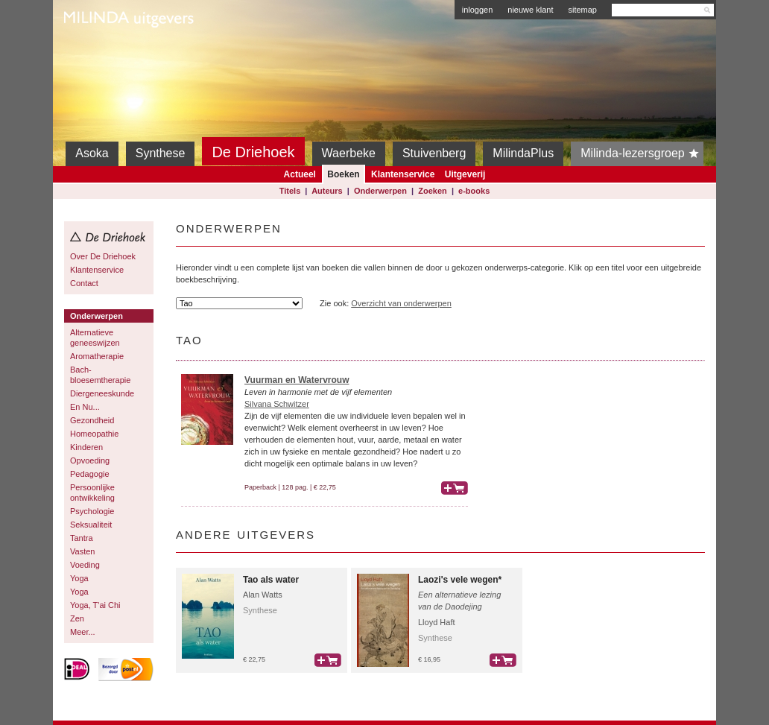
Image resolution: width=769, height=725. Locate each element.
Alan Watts (262, 594)
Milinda (95, 53)
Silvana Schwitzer (276, 403)
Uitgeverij (465, 174)
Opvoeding (90, 460)
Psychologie (92, 511)
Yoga (79, 578)
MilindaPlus (523, 153)
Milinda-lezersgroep (641, 153)
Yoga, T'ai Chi (95, 605)
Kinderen (86, 447)
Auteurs (327, 190)
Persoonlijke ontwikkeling (92, 492)
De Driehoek (253, 152)
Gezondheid (92, 420)
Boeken (343, 174)
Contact (84, 283)
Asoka (91, 153)
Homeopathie (94, 433)
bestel (454, 488)
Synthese (161, 153)
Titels (290, 190)
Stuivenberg (434, 153)
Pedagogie (90, 473)
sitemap (582, 9)
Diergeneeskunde (102, 393)
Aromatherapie (97, 356)
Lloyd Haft (436, 622)
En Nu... (85, 406)
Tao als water (271, 579)
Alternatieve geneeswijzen (95, 337)
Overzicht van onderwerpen (401, 303)
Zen (77, 618)
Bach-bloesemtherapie (100, 374)
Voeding (85, 564)
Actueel (300, 174)
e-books (474, 190)
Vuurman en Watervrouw (296, 380)
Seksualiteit (91, 524)
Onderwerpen (380, 190)
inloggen (477, 9)
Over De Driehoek (103, 256)
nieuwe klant (530, 9)
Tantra (81, 538)
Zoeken (432, 190)
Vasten (82, 551)
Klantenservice (402, 174)
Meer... (82, 631)
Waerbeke (349, 153)
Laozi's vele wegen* (459, 579)
